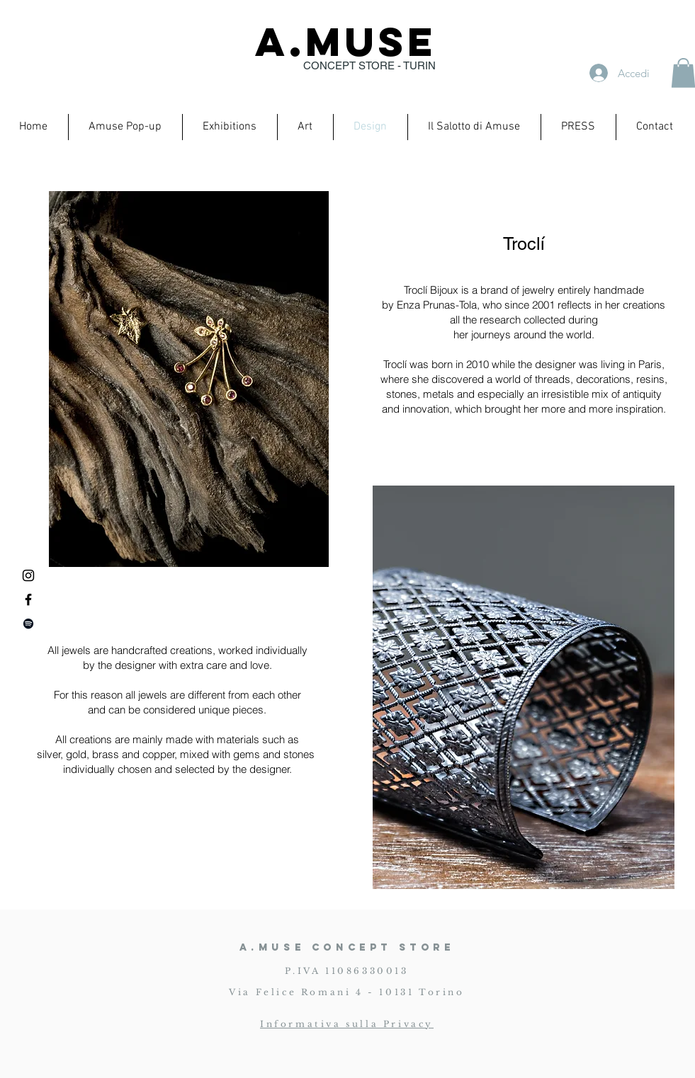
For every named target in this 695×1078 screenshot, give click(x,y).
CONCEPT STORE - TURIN (369, 65)
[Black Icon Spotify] (28, 623)
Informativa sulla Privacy (347, 1024)
